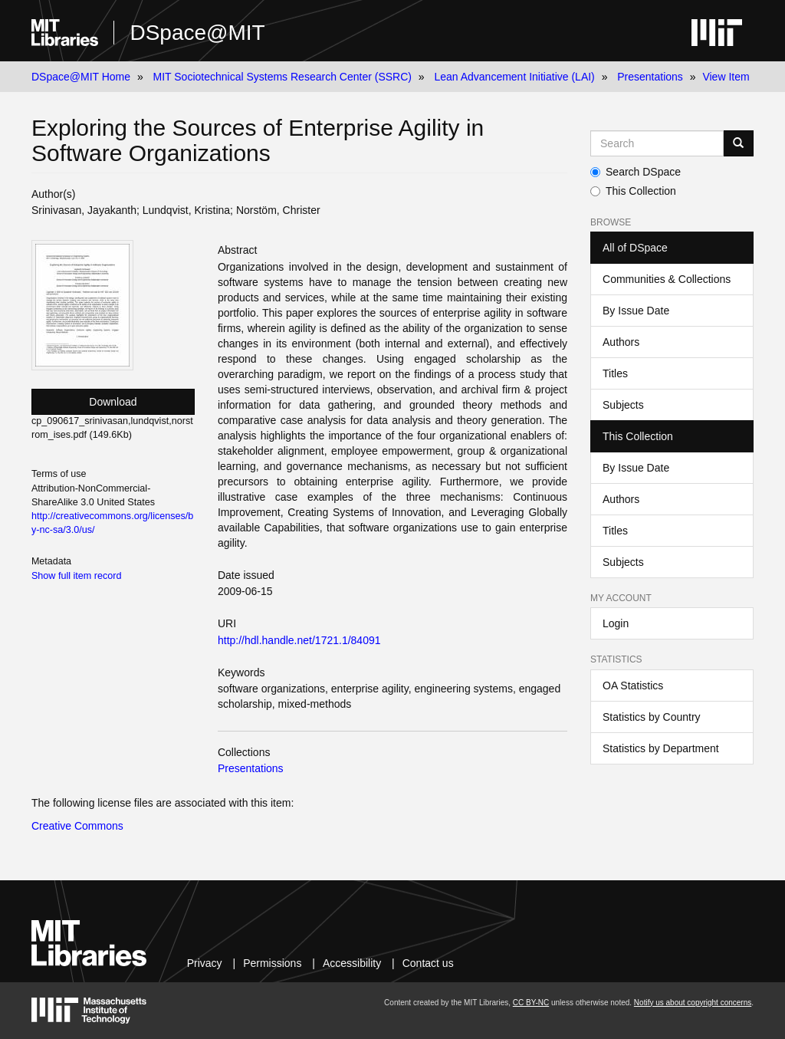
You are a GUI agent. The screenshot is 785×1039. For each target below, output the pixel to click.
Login (616, 623)
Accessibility (352, 963)
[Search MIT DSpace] (657, 143)
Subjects (623, 405)
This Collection (633, 191)
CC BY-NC (531, 1002)
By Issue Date (636, 310)
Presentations (650, 77)
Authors (621, 342)
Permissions (272, 963)
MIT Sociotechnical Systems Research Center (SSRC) (282, 77)
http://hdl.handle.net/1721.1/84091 (299, 640)
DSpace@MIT (197, 32)
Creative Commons (77, 826)
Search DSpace (635, 172)
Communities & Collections (667, 279)
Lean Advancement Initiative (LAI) (514, 77)
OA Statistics (633, 685)
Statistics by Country (652, 717)
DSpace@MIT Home (80, 77)
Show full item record (76, 575)
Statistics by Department (661, 748)
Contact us (428, 963)
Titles (615, 373)
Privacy (204, 963)
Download (112, 402)
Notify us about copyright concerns (692, 1002)
